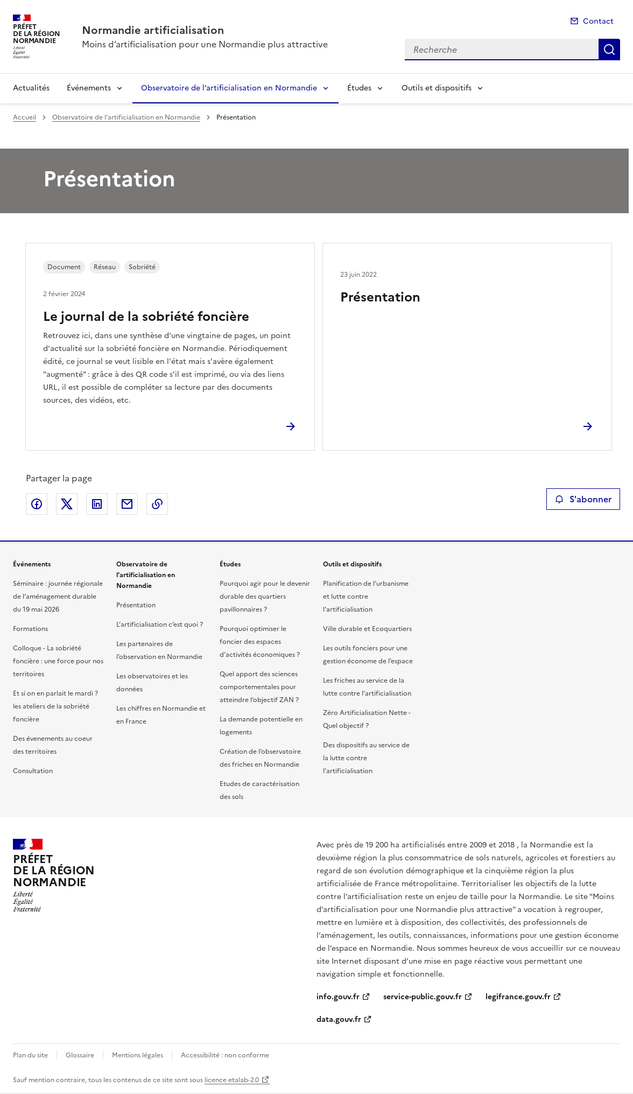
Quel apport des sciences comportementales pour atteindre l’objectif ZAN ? (259, 687)
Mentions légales (137, 1055)
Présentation (380, 297)
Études (359, 88)
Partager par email (127, 504)
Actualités (31, 88)
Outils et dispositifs (437, 88)
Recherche (609, 49)
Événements (89, 88)
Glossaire (80, 1055)
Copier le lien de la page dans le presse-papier (157, 504)
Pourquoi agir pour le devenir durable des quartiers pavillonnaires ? (265, 596)
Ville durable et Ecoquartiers (367, 629)
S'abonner (583, 499)
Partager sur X (67, 504)
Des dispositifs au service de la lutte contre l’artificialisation (366, 758)
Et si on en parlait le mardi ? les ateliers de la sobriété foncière (55, 706)
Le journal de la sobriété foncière (146, 316)
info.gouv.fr (338, 996)
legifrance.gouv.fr (518, 996)
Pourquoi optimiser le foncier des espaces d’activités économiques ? (260, 642)
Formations (30, 629)
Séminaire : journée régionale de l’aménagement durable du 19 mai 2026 (58, 596)
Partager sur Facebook (36, 504)
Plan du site (30, 1055)
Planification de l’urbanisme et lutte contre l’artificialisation (366, 596)
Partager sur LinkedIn (97, 504)
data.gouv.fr (338, 1019)
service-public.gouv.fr (422, 996)
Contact (598, 21)
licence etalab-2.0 (232, 1080)
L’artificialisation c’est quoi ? (159, 624)
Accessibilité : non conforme (225, 1055)
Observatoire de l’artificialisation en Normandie (229, 88)
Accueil (24, 117)
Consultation (33, 771)
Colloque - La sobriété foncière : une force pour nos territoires (58, 661)
